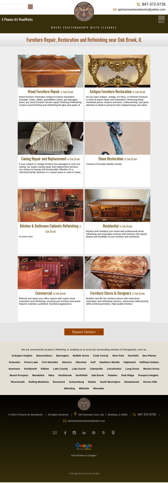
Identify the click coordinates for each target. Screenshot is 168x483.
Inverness (14, 368)
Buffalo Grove (81, 355)
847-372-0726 (154, 4)
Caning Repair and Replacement (50, 158)
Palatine (112, 375)
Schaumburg (76, 381)
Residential (117, 225)
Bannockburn (44, 355)
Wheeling (69, 388)
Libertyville (96, 368)
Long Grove (132, 368)
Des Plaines (149, 355)
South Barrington (110, 381)
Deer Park (118, 355)
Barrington (62, 355)
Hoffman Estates (149, 362)
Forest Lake (31, 362)
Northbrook (65, 375)
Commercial (50, 293)
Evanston (14, 362)
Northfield (81, 375)
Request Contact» (84, 331)
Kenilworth (30, 368)
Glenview (81, 362)
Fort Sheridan (50, 362)
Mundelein (38, 375)
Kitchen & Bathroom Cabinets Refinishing (50, 228)
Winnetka (98, 388)
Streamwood (131, 381)
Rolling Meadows (39, 381)
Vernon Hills (150, 381)
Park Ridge (127, 375)
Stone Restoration (117, 158)
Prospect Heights (148, 375)
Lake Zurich (79, 368)
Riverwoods (18, 381)
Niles (51, 375)
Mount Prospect (19, 375)
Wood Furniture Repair (50, 91)
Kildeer (45, 368)
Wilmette (84, 388)
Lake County (60, 368)
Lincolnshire (114, 368)
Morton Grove (151, 368)
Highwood (130, 362)
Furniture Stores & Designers (117, 293)
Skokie (92, 381)
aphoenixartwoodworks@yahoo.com (142, 9)
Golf (93, 362)
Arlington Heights (22, 355)
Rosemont (59, 381)
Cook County (100, 355)
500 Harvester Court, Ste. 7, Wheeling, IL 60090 (102, 414)
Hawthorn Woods (109, 362)
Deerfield (133, 355)
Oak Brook (97, 375)
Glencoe (67, 362)
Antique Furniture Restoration (117, 91)
